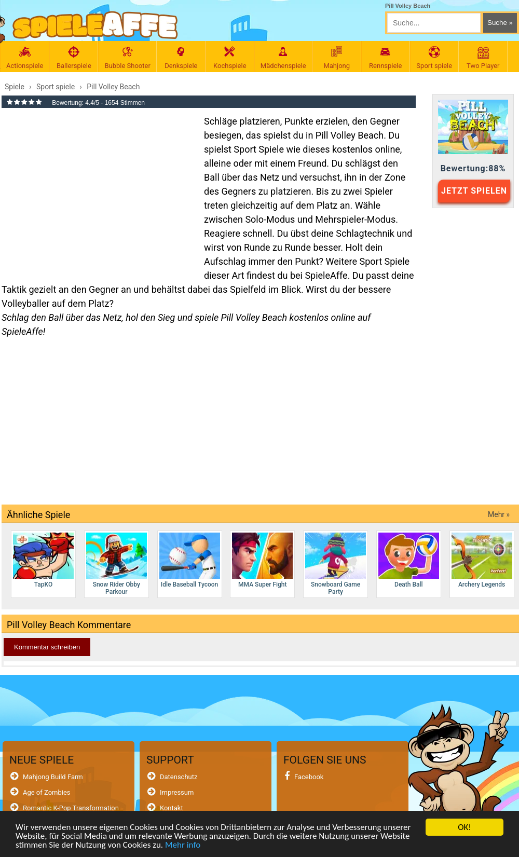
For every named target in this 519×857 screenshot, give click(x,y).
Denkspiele (181, 58)
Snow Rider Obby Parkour (116, 564)
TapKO (43, 560)
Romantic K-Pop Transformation (71, 808)
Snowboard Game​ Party (335, 564)
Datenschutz (178, 777)
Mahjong (337, 58)
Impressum (177, 792)
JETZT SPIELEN (474, 191)
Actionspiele (24, 58)
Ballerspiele (74, 58)
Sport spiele (434, 58)
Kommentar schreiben (47, 647)
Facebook (308, 777)
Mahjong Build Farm (53, 777)
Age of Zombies (47, 792)
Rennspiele (385, 58)
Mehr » (499, 514)
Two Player (483, 58)
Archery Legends (482, 560)
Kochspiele (230, 58)
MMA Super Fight (262, 560)
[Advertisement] (97, 189)
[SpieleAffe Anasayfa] (95, 25)
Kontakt (171, 808)
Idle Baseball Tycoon (189, 560)
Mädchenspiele (283, 58)
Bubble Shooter (127, 58)
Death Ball (408, 560)
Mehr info (182, 845)
